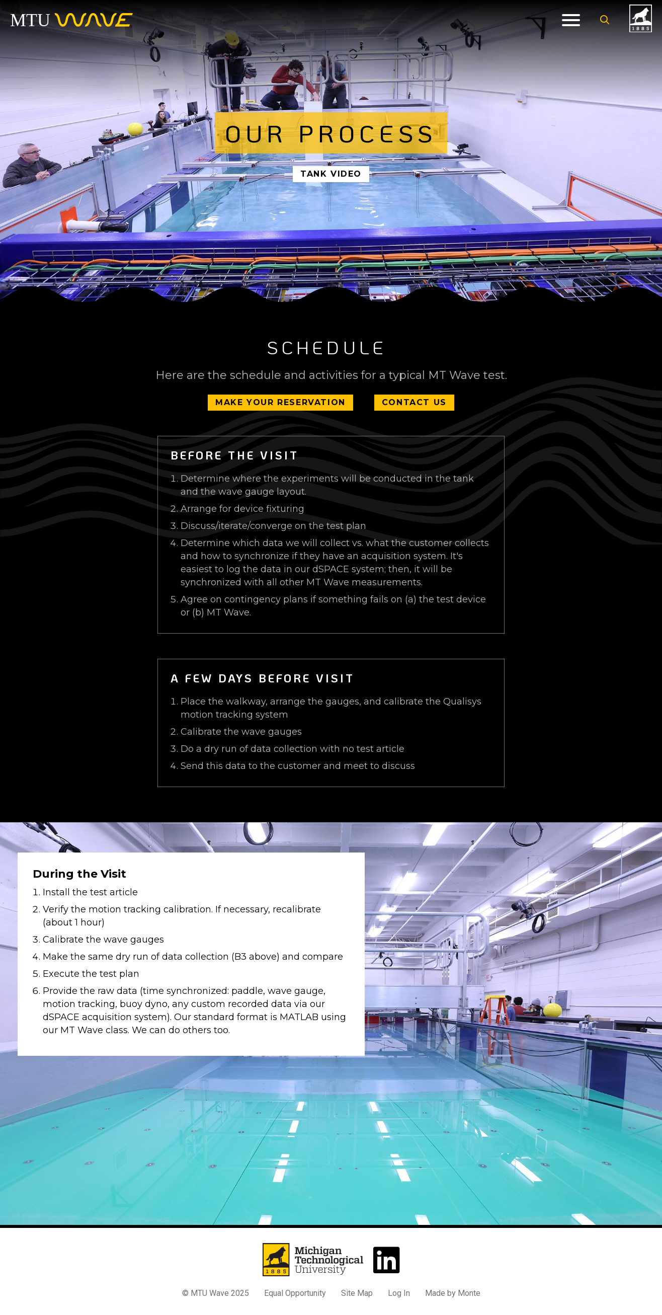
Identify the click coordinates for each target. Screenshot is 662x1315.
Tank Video (331, 174)
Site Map (357, 1293)
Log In (399, 1293)
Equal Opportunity (295, 1293)
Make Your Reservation (280, 402)
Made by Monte (452, 1293)
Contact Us (414, 402)
